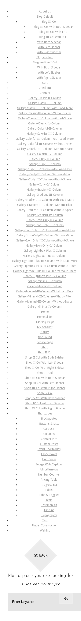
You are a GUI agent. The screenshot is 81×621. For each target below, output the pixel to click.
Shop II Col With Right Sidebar (45, 367)
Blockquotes (49, 418)
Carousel (49, 428)
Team (48, 500)
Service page (45, 342)
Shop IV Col (44, 393)
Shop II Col (44, 352)
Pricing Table (49, 479)
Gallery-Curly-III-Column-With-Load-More (45, 169)
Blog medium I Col (45, 62)
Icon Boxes (49, 459)
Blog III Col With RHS (53, 37)
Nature (44, 332)
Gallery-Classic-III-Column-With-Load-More (45, 108)
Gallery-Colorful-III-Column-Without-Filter (45, 143)
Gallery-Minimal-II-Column (45, 281)
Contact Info (49, 439)
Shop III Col (45, 372)
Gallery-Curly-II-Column (44, 159)
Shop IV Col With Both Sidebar (45, 398)
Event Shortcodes (49, 449)
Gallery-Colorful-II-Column (44, 128)
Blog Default (45, 16)
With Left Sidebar (49, 47)
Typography (49, 515)
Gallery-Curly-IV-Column (44, 184)
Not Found (45, 337)
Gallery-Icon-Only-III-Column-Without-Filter (44, 235)
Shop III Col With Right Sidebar (44, 388)
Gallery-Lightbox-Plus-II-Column (45, 250)
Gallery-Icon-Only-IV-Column (44, 245)
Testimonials (49, 505)
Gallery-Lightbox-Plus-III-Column (44, 255)
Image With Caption (49, 464)
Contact (45, 93)
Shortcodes (44, 413)
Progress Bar (49, 484)
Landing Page (45, 322)
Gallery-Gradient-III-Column (45, 194)
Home (45, 311)
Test (45, 520)
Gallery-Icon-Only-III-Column (45, 225)
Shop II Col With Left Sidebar (45, 362)
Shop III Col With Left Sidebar (44, 383)
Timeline (49, 510)
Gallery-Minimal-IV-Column (44, 306)
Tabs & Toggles (49, 495)
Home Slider (45, 316)
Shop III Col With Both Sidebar (45, 378)
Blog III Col (48, 21)
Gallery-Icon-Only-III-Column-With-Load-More (45, 230)
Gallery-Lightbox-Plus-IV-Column (44, 276)
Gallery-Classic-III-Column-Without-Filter (45, 113)
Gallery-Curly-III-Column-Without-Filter (44, 174)
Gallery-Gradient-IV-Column (45, 215)
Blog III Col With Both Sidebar (53, 26)
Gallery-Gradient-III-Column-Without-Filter (44, 205)
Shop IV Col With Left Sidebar (44, 403)
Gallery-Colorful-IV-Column (44, 154)
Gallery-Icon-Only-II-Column (44, 220)
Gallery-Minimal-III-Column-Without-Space (44, 301)
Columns (49, 433)
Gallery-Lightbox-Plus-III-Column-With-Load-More (44, 260)
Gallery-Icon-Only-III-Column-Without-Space (45, 240)
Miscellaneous (49, 469)
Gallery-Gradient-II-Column (44, 189)
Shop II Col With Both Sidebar (45, 357)
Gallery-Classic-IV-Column (44, 123)
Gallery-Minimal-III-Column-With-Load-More (44, 291)
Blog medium (44, 57)
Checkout (45, 87)
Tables (49, 489)
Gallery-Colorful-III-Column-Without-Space (45, 149)
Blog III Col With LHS (53, 31)
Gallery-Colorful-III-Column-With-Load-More (45, 138)
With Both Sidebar (49, 42)
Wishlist (45, 530)
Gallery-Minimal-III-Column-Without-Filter (45, 296)
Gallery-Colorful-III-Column (45, 133)
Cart (45, 82)
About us (45, 11)
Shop (44, 347)
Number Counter (49, 474)
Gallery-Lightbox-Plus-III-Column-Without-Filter (45, 266)
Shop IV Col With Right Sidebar (45, 408)
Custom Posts (49, 444)
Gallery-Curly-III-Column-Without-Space (45, 179)
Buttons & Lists (49, 423)
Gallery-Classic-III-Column (45, 103)
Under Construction (45, 525)
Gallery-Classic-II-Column (45, 98)
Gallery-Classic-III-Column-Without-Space (45, 118)
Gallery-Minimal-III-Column (44, 286)
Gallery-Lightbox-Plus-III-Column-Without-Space (44, 271)
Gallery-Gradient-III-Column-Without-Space (44, 210)
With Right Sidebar (49, 52)
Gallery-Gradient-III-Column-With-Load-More (44, 199)
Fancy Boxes (49, 454)
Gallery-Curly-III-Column (45, 164)
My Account (44, 327)
